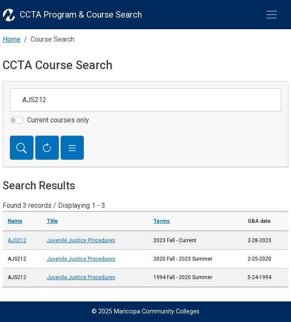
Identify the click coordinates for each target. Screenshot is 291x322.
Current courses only (58, 120)
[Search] (22, 148)
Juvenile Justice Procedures (81, 240)
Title (52, 221)
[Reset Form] (47, 148)
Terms (161, 221)
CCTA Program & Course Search (81, 14)
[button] (72, 148)
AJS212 (17, 240)
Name (15, 221)
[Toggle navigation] (271, 14)
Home (12, 39)
